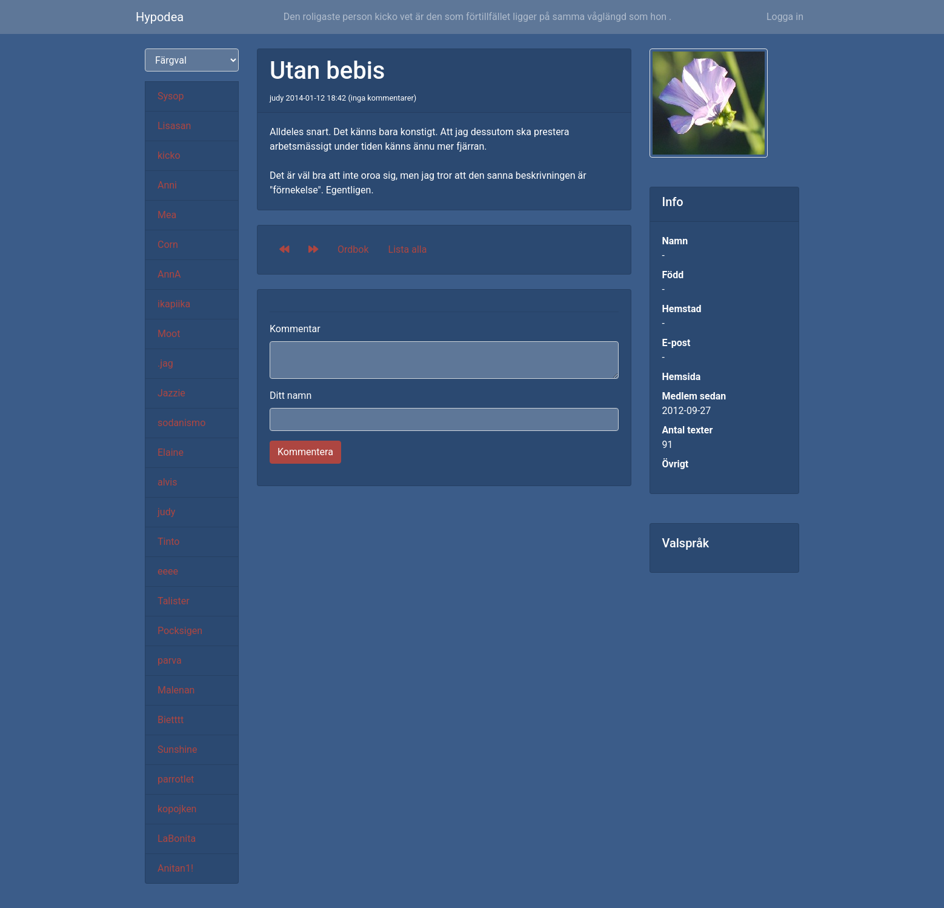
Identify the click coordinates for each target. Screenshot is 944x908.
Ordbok (353, 249)
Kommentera (305, 452)
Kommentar (295, 329)
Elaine (171, 452)
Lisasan (174, 126)
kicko (169, 155)
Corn (168, 244)
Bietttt (171, 720)
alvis (168, 482)
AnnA (169, 274)
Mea (167, 215)
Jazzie (171, 393)
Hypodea (160, 17)
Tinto (168, 541)
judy (166, 512)
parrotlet (176, 779)
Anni (167, 185)
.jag (165, 363)
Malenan (176, 690)
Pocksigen (180, 630)
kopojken (177, 809)
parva (170, 660)
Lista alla (407, 249)
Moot (169, 333)
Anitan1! (175, 868)
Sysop (171, 96)
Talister (174, 601)
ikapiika (174, 304)
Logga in (784, 16)
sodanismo (181, 423)
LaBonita (177, 838)
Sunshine (177, 749)
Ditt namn (290, 395)
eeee (168, 571)
